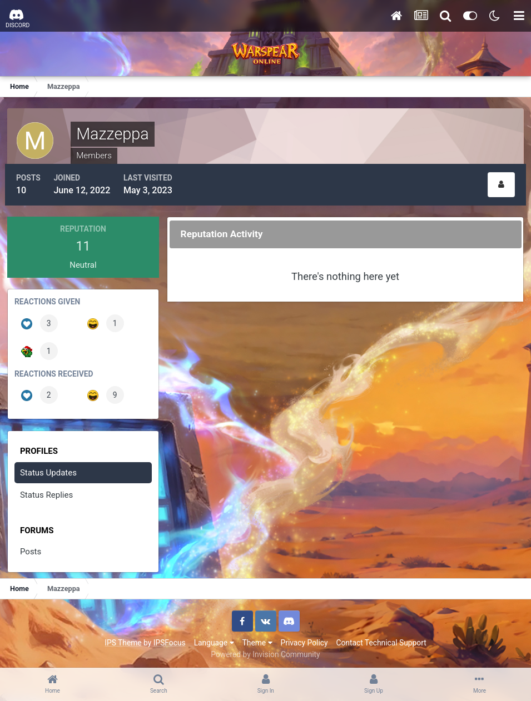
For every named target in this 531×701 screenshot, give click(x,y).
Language (214, 638)
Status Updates (49, 469)
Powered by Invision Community (265, 650)
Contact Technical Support (381, 638)
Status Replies (47, 492)
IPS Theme (123, 638)
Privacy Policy (304, 638)
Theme (257, 638)
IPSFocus (169, 638)
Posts (31, 548)
